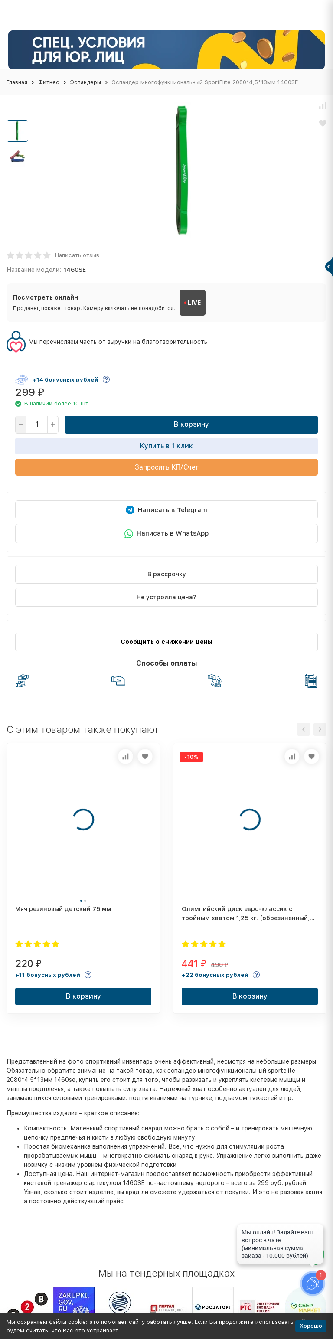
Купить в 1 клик (166, 446)
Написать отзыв (77, 255)
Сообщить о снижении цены (166, 641)
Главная (17, 82)
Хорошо (311, 1326)
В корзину (191, 424)
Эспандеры (85, 82)
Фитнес (48, 82)
